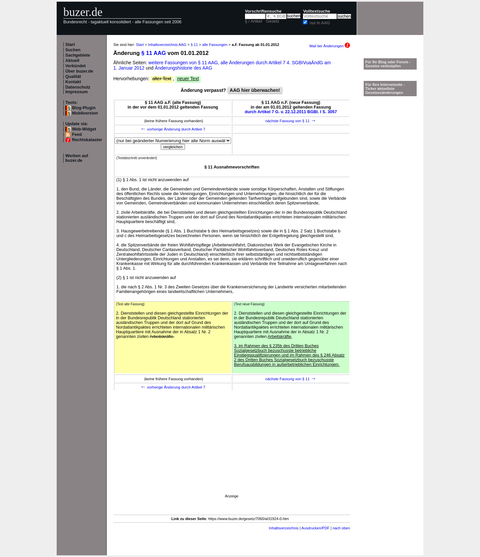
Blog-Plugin (84, 108)
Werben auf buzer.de (76, 158)
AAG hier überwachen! (255, 90)
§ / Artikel (253, 21)
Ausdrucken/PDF (315, 528)
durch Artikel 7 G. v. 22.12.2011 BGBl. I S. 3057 (291, 112)
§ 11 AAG (153, 53)
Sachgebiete (77, 55)
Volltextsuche (316, 11)
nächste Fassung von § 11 (290, 121)
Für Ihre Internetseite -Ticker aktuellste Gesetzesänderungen (385, 89)
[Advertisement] (232, 451)
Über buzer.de (79, 71)
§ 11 (194, 45)
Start (70, 44)
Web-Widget (84, 129)
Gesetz (272, 21)
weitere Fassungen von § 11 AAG (183, 62)
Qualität (73, 76)
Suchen (73, 50)
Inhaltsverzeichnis (284, 528)
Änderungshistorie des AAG (183, 68)
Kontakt (73, 82)
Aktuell (72, 60)
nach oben (341, 528)
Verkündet (75, 66)
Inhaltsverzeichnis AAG (167, 45)
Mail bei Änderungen (329, 46)
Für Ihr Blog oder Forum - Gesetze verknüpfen (388, 64)
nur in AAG (320, 23)
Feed (77, 134)
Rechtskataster (87, 140)
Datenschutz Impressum (77, 89)
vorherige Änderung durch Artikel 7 (172, 129)
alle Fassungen (215, 45)
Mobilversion (85, 113)
